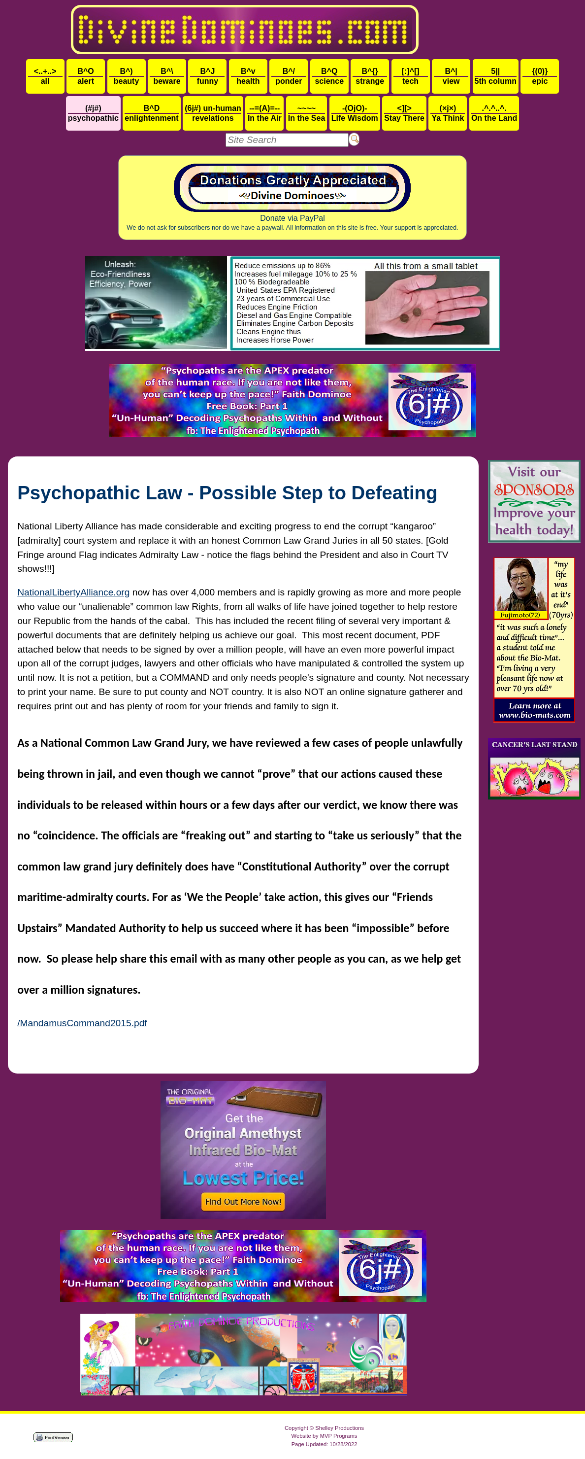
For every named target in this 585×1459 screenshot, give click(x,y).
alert (85, 76)
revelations (213, 113)
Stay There (404, 113)
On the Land (494, 113)
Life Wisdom (354, 113)
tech (410, 76)
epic (539, 76)
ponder (288, 76)
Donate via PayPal (292, 197)
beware (167, 76)
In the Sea (306, 113)
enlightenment (151, 113)
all (45, 76)
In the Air (264, 113)
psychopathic (93, 113)
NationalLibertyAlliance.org (73, 592)
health (248, 76)
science (329, 76)
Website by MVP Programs (325, 1436)
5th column (496, 76)
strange (370, 76)
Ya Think (447, 113)
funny (207, 76)
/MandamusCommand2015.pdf (82, 1023)
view (451, 76)
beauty (126, 76)
